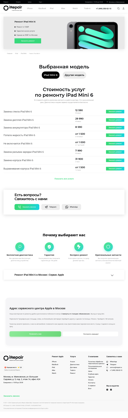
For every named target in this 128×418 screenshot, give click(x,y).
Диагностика (74, 365)
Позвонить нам (35, 334)
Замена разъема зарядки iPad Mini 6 (24, 152)
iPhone (30, 8)
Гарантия (91, 377)
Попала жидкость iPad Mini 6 (19, 135)
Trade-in (87, 9)
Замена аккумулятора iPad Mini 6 (22, 127)
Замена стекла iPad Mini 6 (18, 111)
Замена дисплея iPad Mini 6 (19, 120)
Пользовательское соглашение (95, 367)
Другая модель (74, 75)
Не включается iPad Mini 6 (18, 143)
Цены (30, 2)
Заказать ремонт (28, 41)
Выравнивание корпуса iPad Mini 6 (22, 168)
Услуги (18, 2)
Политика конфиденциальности (31, 408)
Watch (75, 8)
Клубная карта (93, 374)
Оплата (90, 380)
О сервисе (91, 386)
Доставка (73, 367)
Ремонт (6, 2)
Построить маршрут (91, 334)
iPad (51, 8)
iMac (63, 8)
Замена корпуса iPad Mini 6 (18, 160)
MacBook (42, 8)
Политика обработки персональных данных (96, 363)
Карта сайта (44, 408)
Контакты (91, 383)
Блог (90, 389)
